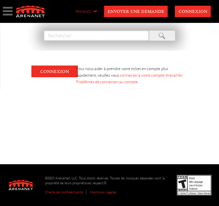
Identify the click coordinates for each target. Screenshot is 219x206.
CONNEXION (54, 71)
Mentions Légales (103, 192)
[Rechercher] (96, 36)
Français (83, 12)
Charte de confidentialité (64, 192)
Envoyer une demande (136, 11)
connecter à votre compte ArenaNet (151, 75)
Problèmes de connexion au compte (107, 81)
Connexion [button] (193, 11)
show (8, 11)
